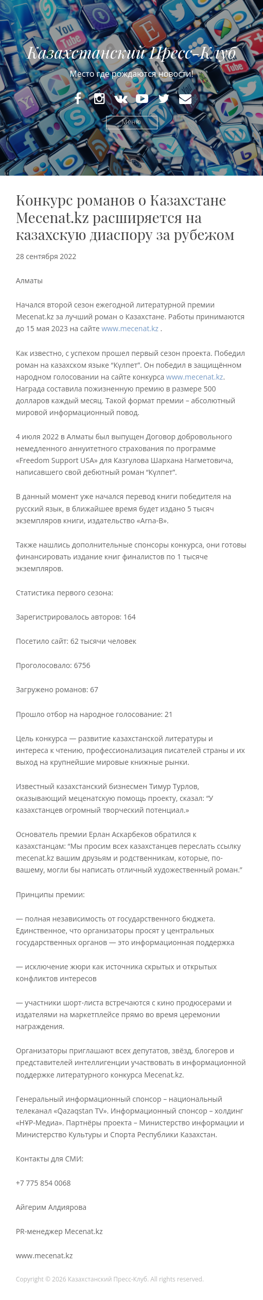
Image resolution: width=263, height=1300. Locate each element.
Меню (132, 122)
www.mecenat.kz (130, 328)
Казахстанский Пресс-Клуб (131, 52)
